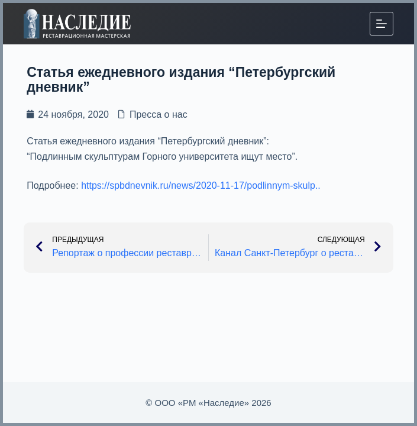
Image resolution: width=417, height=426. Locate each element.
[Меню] (381, 24)
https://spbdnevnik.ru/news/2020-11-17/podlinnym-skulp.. (201, 185)
